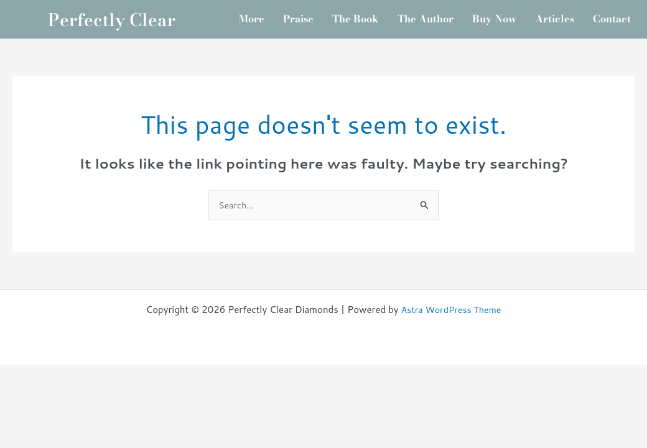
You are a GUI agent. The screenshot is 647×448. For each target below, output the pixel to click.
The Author (455, 14)
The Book (379, 14)
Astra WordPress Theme (451, 331)
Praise (317, 14)
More (267, 14)
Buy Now (529, 14)
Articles (595, 14)
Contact (435, 44)
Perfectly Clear (111, 29)
